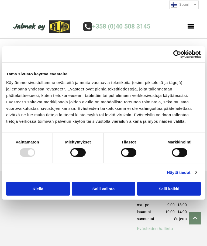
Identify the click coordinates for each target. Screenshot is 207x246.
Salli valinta (103, 189)
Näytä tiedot (179, 172)
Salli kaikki (169, 189)
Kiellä (38, 189)
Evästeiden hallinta (155, 228)
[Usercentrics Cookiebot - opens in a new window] (177, 54)
